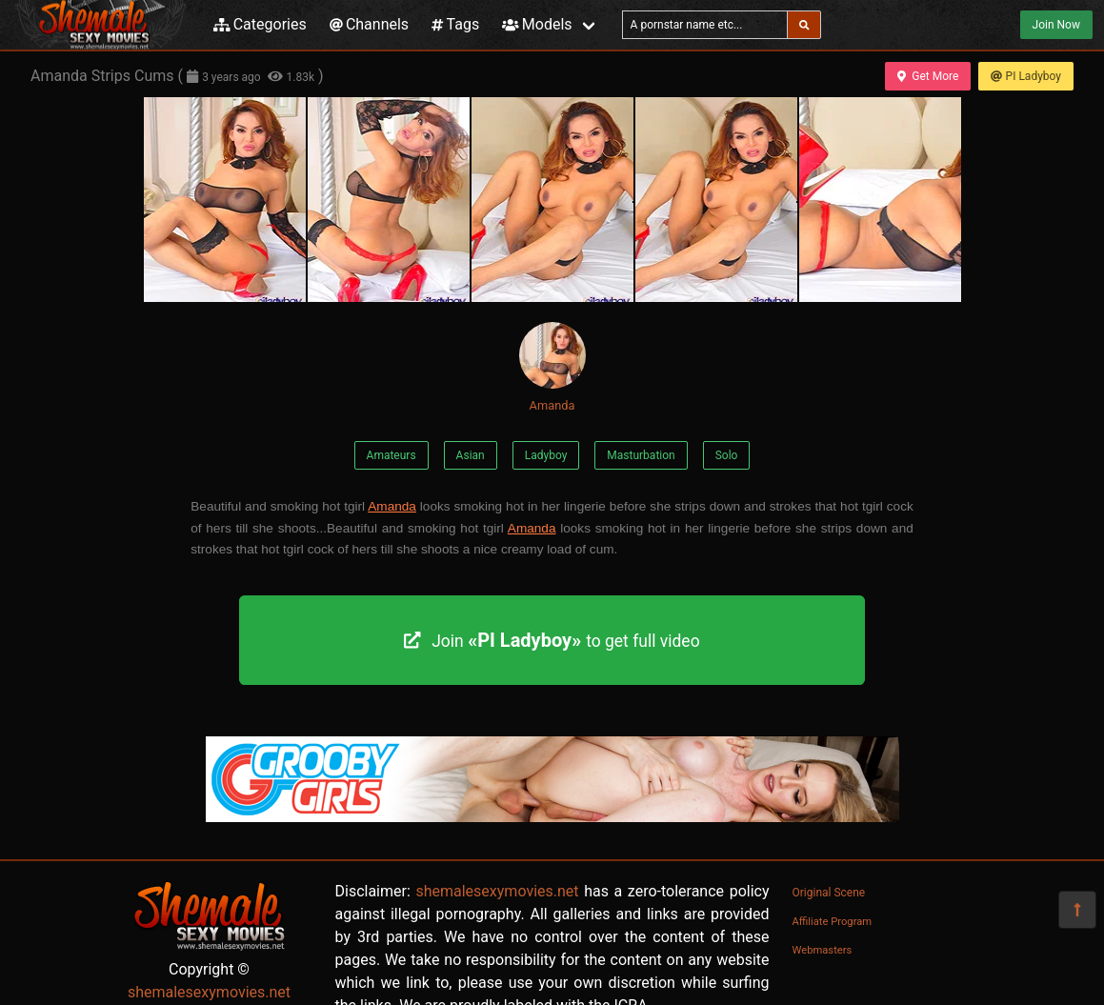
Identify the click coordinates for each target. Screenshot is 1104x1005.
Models (537, 24)
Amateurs (391, 455)
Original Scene (829, 892)
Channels (369, 24)
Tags (455, 24)
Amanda (552, 367)
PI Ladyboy (1026, 76)
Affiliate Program (833, 921)
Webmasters (823, 950)
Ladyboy (546, 455)
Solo (726, 455)
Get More (927, 76)
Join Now (1056, 24)
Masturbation (640, 455)
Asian (470, 455)
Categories (260, 24)
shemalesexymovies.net (209, 992)
